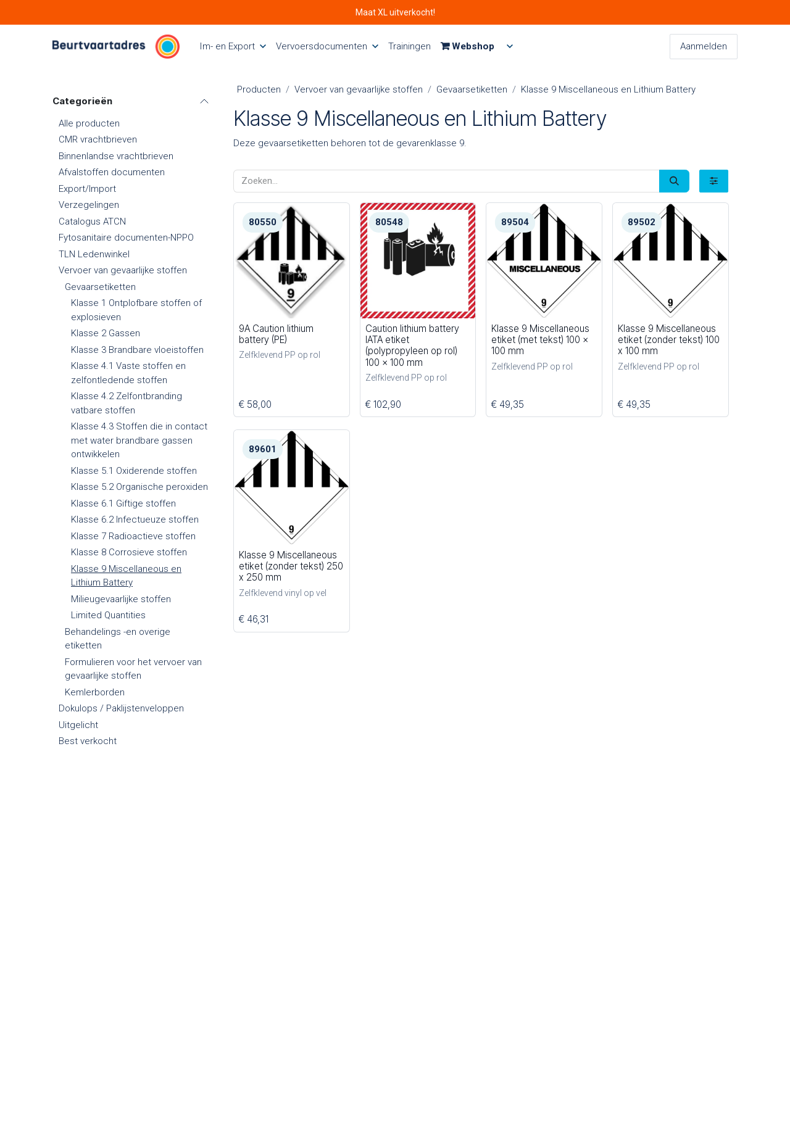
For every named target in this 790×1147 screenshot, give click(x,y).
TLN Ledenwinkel (94, 254)
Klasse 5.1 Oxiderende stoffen (134, 470)
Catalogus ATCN (92, 221)
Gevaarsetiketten (100, 286)
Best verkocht (88, 741)
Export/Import (87, 188)
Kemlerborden (95, 692)
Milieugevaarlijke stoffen (121, 599)
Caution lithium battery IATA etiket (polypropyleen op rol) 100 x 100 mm (412, 345)
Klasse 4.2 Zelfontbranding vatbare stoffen (126, 403)
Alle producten (89, 123)
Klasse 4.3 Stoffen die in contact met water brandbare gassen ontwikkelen (139, 440)
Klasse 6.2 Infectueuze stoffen (135, 519)
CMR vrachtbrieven (98, 139)
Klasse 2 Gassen (105, 333)
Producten (259, 89)
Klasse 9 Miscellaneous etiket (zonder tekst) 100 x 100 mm (668, 339)
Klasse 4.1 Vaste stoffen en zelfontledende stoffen (128, 373)
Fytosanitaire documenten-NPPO (126, 237)
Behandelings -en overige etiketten (117, 639)
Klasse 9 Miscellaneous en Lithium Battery (126, 576)
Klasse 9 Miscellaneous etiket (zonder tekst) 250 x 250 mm (291, 566)
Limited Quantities (108, 615)
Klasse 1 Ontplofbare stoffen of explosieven (136, 310)
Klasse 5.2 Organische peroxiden (139, 486)
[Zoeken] (674, 181)
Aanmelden (703, 46)
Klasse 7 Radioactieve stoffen (133, 536)
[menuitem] (232, 47)
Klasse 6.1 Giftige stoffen (123, 503)
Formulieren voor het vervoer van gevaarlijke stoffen (133, 669)
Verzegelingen (89, 204)
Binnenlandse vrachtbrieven (116, 156)
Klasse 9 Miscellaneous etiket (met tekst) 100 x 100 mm (540, 339)
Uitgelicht (78, 725)
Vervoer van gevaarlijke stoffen (123, 270)
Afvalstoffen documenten (112, 172)
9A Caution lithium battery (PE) (276, 333)
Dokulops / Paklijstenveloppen (121, 708)
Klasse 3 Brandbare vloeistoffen (137, 349)
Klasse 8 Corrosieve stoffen (129, 552)
